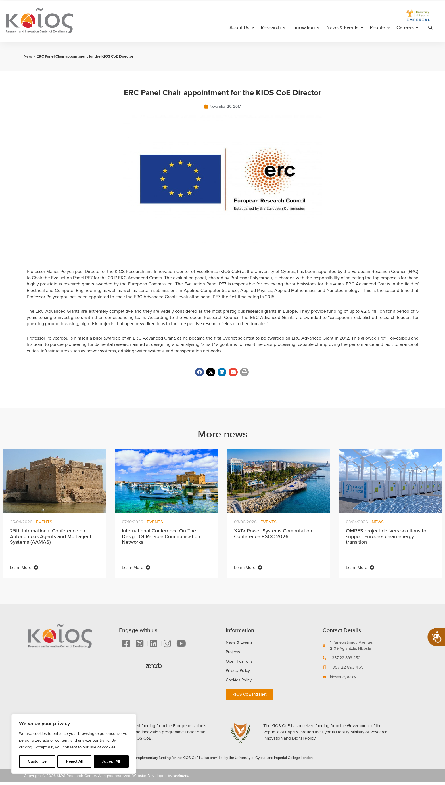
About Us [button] (241, 27)
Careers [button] (407, 27)
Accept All (111, 761)
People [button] (380, 27)
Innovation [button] (306, 27)
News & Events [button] (344, 27)
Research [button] (273, 27)
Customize (37, 761)
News (29, 56)
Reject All (74, 761)
